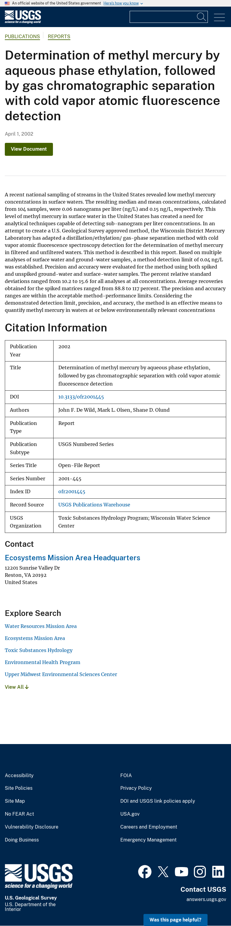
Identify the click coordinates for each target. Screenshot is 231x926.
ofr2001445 (71, 491)
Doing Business (22, 840)
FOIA (126, 775)
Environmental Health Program (42, 662)
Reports (59, 36)
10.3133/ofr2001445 (81, 397)
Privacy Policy (136, 788)
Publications (22, 36)
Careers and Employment (148, 827)
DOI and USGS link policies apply (157, 801)
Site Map (15, 801)
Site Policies (18, 788)
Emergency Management (148, 840)
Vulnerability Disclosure (31, 827)
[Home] (23, 22)
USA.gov (130, 814)
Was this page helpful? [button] (175, 920)
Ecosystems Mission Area (35, 638)
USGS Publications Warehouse (94, 505)
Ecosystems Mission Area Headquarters (72, 557)
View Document (29, 149)
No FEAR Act (19, 814)
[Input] (169, 17)
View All (17, 687)
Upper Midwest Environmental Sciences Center (61, 674)
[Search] (202, 17)
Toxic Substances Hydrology (38, 650)
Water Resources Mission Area (41, 626)
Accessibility (19, 775)
